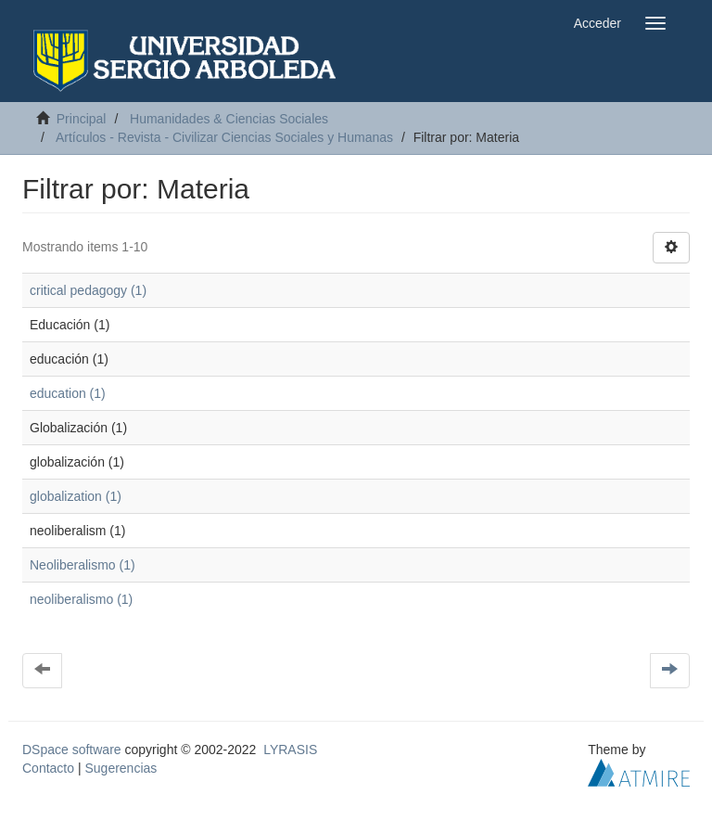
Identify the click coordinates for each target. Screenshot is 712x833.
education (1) (68, 393)
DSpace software (71, 749)
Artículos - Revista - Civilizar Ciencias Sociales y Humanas (224, 137)
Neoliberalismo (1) (82, 564)
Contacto (48, 768)
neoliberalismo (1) (81, 599)
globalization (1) (75, 496)
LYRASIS (290, 749)
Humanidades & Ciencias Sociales (229, 118)
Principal (82, 118)
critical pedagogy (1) (88, 290)
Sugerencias (120, 768)
